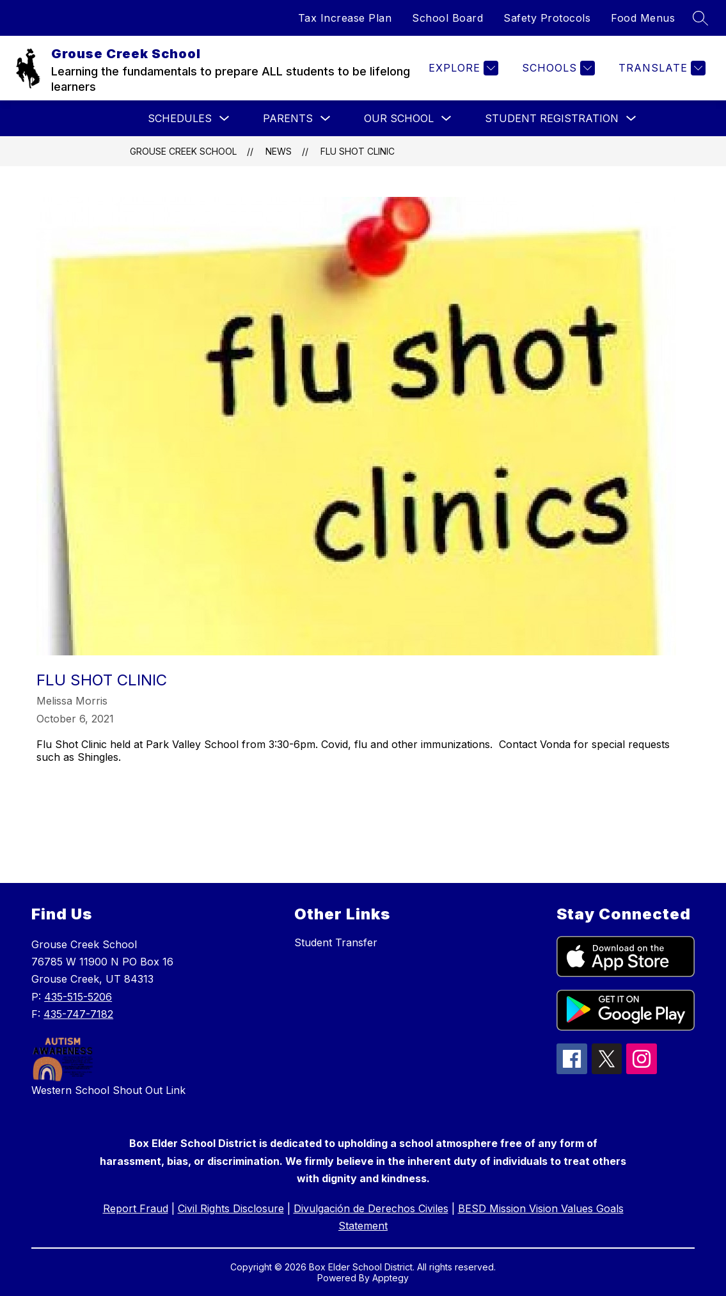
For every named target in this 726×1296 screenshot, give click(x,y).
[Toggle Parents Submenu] (325, 118)
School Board (447, 18)
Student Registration (552, 118)
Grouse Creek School (183, 151)
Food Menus (643, 18)
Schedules (180, 118)
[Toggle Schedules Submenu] (224, 118)
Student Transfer (335, 942)
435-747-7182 (78, 1014)
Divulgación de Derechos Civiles (371, 1208)
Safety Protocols (546, 18)
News (278, 151)
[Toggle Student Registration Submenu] (631, 118)
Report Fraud (135, 1208)
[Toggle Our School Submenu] (446, 118)
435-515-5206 (78, 996)
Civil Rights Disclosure (231, 1208)
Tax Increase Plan (345, 18)
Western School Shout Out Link (108, 1090)
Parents (288, 118)
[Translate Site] (660, 68)
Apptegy (390, 1277)
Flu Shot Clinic (357, 151)
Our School (399, 118)
